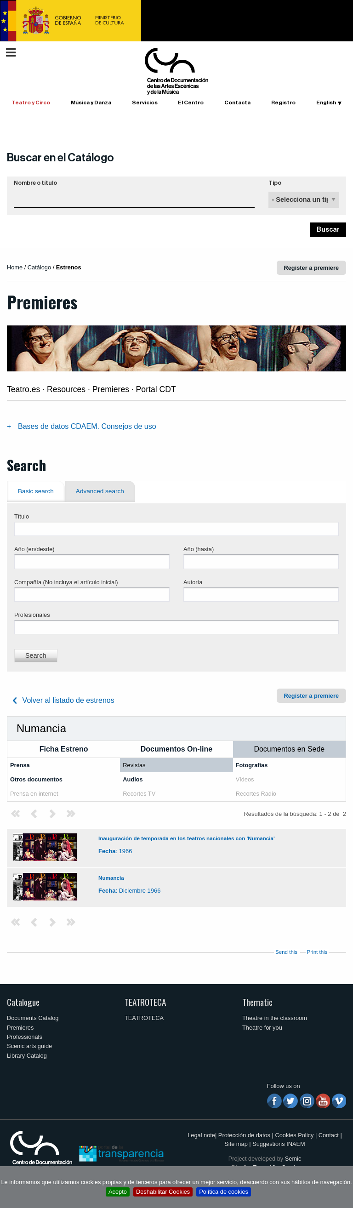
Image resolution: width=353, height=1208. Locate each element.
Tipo (274, 183)
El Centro (191, 102)
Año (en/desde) (34, 549)
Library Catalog (27, 1055)
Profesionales (32, 614)
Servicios (145, 102)
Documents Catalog (32, 1017)
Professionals (24, 1036)
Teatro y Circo (30, 102)
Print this (317, 952)
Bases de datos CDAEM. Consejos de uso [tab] (87, 426)
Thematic (257, 1002)
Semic (293, 1158)
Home (15, 267)
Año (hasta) (198, 549)
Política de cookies (223, 1191)
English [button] (326, 102)
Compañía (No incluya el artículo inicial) (66, 582)
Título (21, 516)
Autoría (192, 582)
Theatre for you (262, 1027)
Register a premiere (311, 267)
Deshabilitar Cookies (163, 1191)
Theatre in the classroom (274, 1017)
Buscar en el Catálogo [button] (60, 157)
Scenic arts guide (29, 1046)
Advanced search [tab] (100, 491)
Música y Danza (91, 102)
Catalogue (23, 1002)
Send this (286, 952)
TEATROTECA (145, 1002)
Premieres (20, 1027)
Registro (283, 102)
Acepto (117, 1191)
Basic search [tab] (36, 491)
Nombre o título (35, 183)
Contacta (237, 102)
